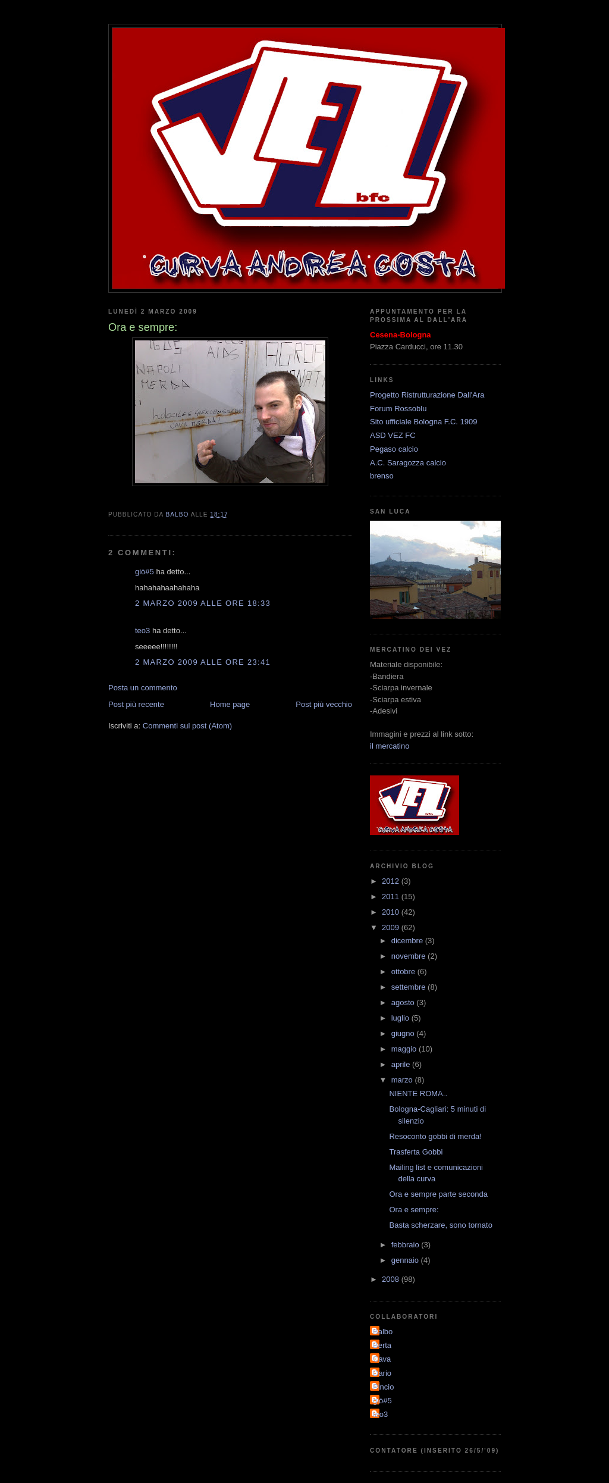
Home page (230, 704)
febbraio (406, 1244)
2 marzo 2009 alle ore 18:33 (203, 603)
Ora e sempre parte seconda (438, 1194)
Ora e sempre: (413, 1209)
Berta (382, 1345)
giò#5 (144, 571)
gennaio (406, 1260)
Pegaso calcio (394, 449)
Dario (382, 1373)
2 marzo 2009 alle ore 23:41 (203, 662)
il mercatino (389, 746)
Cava (382, 1358)
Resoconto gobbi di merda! (435, 1136)
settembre (409, 987)
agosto (404, 1002)
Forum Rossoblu (398, 408)
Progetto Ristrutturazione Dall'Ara (427, 394)
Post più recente (136, 704)
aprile (401, 1064)
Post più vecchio (324, 704)
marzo (403, 1079)
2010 (391, 912)
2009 (391, 927)
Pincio (383, 1386)
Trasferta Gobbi (415, 1151)
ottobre (404, 971)
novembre (409, 956)
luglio (401, 1017)
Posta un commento (142, 687)
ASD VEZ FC (393, 435)
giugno (404, 1033)
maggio (405, 1048)
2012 (391, 881)
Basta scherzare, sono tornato (440, 1225)
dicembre (408, 940)
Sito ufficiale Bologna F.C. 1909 (423, 421)
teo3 (142, 630)
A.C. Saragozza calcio (408, 462)
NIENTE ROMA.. (418, 1093)
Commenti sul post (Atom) (187, 725)
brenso (382, 475)
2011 (391, 896)
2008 (391, 1279)
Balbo (383, 1331)
